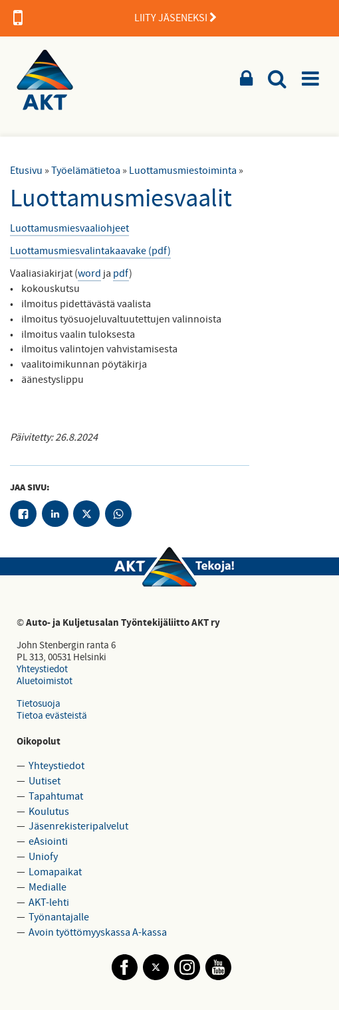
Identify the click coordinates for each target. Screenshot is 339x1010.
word (89, 273)
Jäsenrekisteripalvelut (78, 826)
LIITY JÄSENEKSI (115, 18)
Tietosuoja (38, 703)
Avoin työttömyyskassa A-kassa (98, 932)
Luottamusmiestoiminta (183, 170)
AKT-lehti (49, 902)
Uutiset (44, 781)
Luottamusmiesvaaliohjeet (69, 228)
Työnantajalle (59, 917)
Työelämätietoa (85, 170)
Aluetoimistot (44, 681)
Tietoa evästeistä (52, 715)
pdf (121, 273)
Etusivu (26, 170)
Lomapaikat (55, 872)
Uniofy (43, 856)
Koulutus (49, 811)
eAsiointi (48, 841)
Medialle (47, 887)
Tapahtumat (56, 796)
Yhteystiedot (42, 669)
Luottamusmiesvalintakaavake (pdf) (90, 250)
